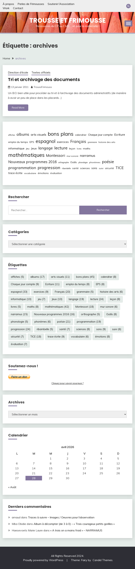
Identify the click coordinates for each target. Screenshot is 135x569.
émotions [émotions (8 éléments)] (43, 173)
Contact (18, 8)
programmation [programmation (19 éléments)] (22, 167)
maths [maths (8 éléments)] (86, 148)
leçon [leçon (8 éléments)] (72, 148)
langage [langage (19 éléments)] (45, 147)
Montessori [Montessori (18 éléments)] (55, 155)
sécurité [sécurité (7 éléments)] (109, 168)
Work (6, 8)
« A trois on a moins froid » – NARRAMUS (76, 530)
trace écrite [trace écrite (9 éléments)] (15, 173)
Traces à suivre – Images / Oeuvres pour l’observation (61, 517)
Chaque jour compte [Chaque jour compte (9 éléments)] (100, 134)
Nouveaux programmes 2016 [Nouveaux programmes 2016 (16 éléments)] (32, 161)
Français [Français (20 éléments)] (78, 141)
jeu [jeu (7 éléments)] (27, 148)
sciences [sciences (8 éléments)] (85, 168)
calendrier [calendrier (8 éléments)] (80, 134)
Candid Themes (102, 560)
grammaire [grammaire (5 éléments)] (92, 142)
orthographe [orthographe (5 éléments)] (63, 162)
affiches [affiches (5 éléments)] (11, 135)
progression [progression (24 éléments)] (49, 167)
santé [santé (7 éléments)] (75, 168)
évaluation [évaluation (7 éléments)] (56, 173)
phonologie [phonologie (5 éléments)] (83, 162)
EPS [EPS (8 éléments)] (32, 142)
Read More (18, 107)
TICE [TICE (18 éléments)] (119, 167)
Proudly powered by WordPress (43, 560)
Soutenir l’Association (61, 4)
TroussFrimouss (43, 86)
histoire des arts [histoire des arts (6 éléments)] (106, 142)
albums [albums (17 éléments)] (23, 134)
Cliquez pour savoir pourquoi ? (67, 383)
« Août (12, 487)
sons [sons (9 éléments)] (94, 168)
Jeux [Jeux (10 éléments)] (34, 148)
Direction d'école (18, 72)
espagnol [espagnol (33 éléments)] (45, 141)
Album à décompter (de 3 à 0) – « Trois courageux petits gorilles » (74, 523)
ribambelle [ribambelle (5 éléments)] (66, 168)
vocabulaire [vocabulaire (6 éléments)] (30, 173)
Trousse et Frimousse (67, 20)
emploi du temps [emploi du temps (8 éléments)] (18, 142)
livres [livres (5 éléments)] (79, 148)
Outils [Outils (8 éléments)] (73, 162)
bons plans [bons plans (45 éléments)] (60, 134)
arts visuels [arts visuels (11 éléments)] (38, 134)
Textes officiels (40, 72)
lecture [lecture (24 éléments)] (61, 147)
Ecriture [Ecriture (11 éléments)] (119, 134)
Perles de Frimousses (31, 4)
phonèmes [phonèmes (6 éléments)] (94, 162)
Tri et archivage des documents (45, 79)
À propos (8, 4)
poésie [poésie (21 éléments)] (108, 161)
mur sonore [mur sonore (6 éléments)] (72, 156)
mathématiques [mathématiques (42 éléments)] (26, 155)
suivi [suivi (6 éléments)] (101, 168)
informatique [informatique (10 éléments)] (16, 148)
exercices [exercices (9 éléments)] (63, 142)
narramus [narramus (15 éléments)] (87, 155)
